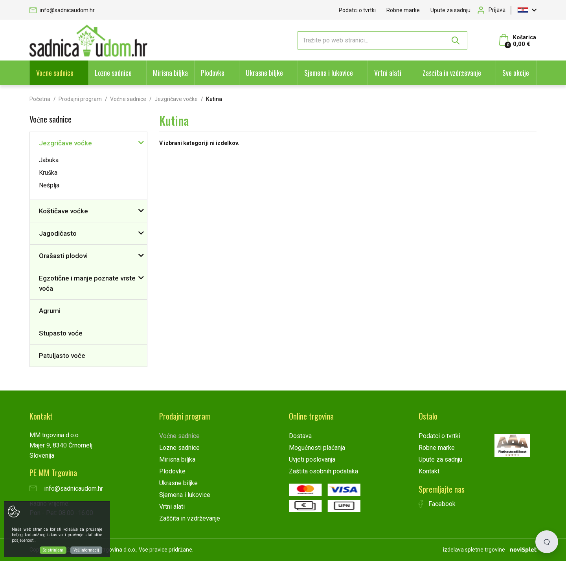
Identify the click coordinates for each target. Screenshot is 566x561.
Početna (39, 99)
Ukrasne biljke (264, 73)
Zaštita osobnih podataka (323, 471)
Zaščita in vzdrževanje (452, 73)
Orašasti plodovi (63, 256)
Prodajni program (80, 99)
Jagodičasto (58, 233)
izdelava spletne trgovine (474, 549)
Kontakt (429, 471)
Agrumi (50, 311)
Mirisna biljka (170, 73)
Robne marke (403, 10)
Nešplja (49, 185)
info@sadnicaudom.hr (62, 10)
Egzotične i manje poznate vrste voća (87, 283)
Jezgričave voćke (176, 99)
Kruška (48, 172)
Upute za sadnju (450, 10)
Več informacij (86, 550)
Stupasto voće (61, 333)
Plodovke (212, 73)
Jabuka (49, 160)
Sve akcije (515, 73)
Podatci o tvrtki (357, 10)
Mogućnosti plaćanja (317, 447)
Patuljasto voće (62, 355)
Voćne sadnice (55, 73)
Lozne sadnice (113, 73)
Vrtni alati (387, 73)
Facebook (437, 504)
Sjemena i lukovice (328, 73)
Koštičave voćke (63, 211)
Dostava (300, 436)
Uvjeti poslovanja (312, 459)
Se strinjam (53, 550)
